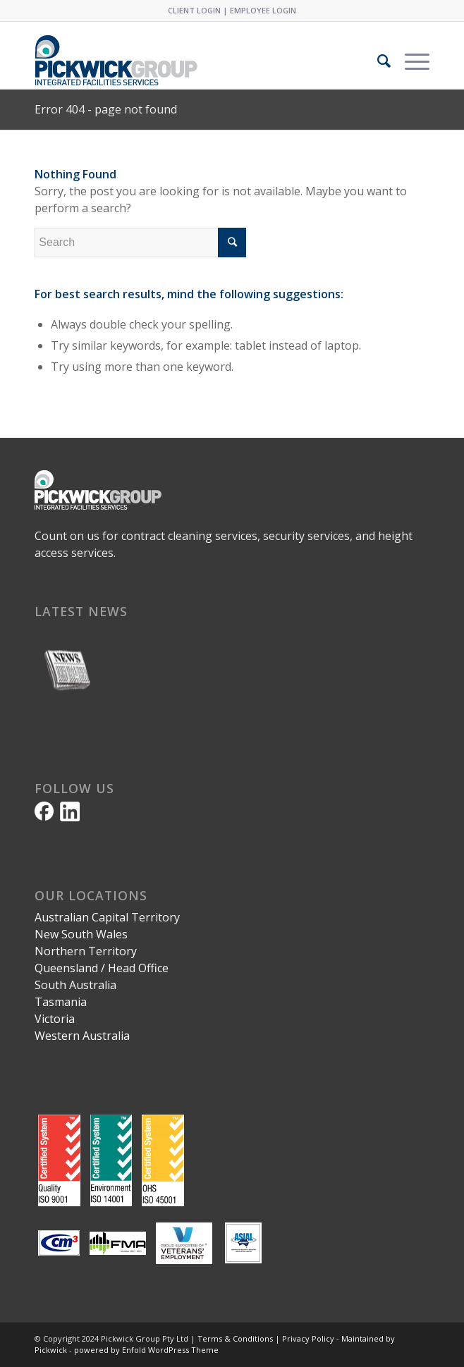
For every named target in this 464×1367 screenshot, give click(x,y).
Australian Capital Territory (107, 917)
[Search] (377, 60)
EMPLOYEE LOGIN (263, 10)
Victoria (55, 1018)
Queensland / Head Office (102, 968)
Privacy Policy (308, 1338)
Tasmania (61, 1002)
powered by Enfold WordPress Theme (146, 1349)
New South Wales (81, 934)
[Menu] (410, 60)
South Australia (75, 985)
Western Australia (82, 1035)
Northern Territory (86, 951)
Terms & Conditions (235, 1338)
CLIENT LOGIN (194, 10)
